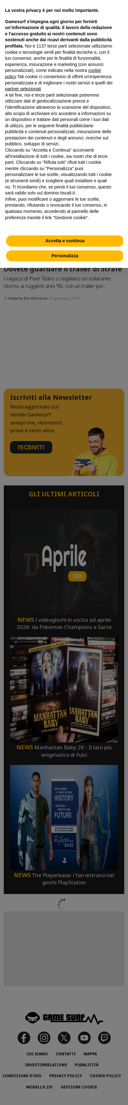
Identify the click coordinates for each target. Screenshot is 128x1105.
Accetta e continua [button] (64, 240)
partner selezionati (23, 88)
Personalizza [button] (65, 255)
